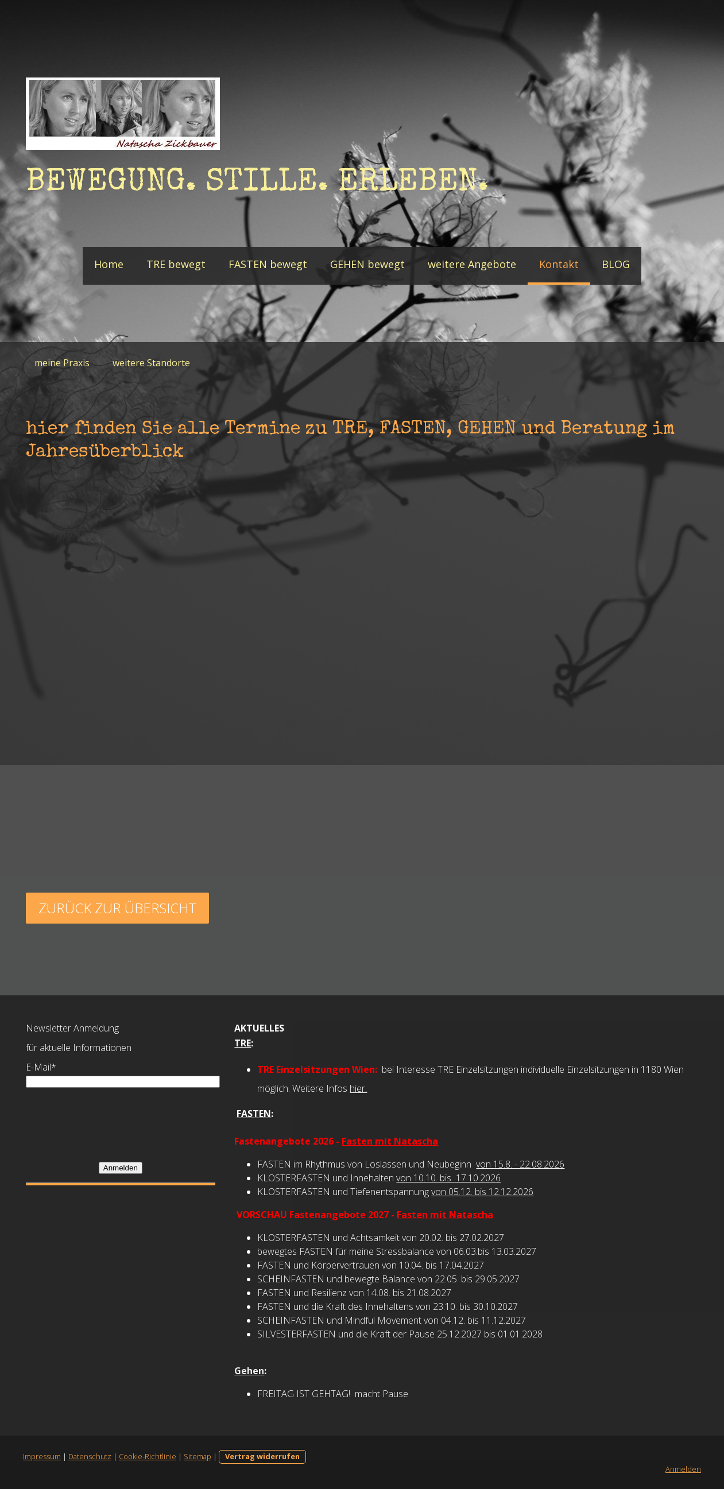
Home (108, 264)
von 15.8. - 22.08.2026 (520, 1164)
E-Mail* (41, 1067)
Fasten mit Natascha (390, 1141)
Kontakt (559, 264)
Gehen (249, 1370)
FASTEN (254, 1113)
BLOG (616, 264)
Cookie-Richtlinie (147, 1456)
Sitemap (197, 1456)
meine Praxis (62, 362)
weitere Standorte (151, 362)
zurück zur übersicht (117, 907)
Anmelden (120, 1168)
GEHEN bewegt (367, 264)
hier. (358, 1088)
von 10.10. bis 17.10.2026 (448, 1178)
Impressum (42, 1456)
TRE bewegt (176, 264)
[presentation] (113, 1124)
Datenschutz (89, 1456)
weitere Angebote (472, 264)
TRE (242, 1043)
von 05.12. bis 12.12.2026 (482, 1191)
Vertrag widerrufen (262, 1456)
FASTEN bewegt (268, 264)
